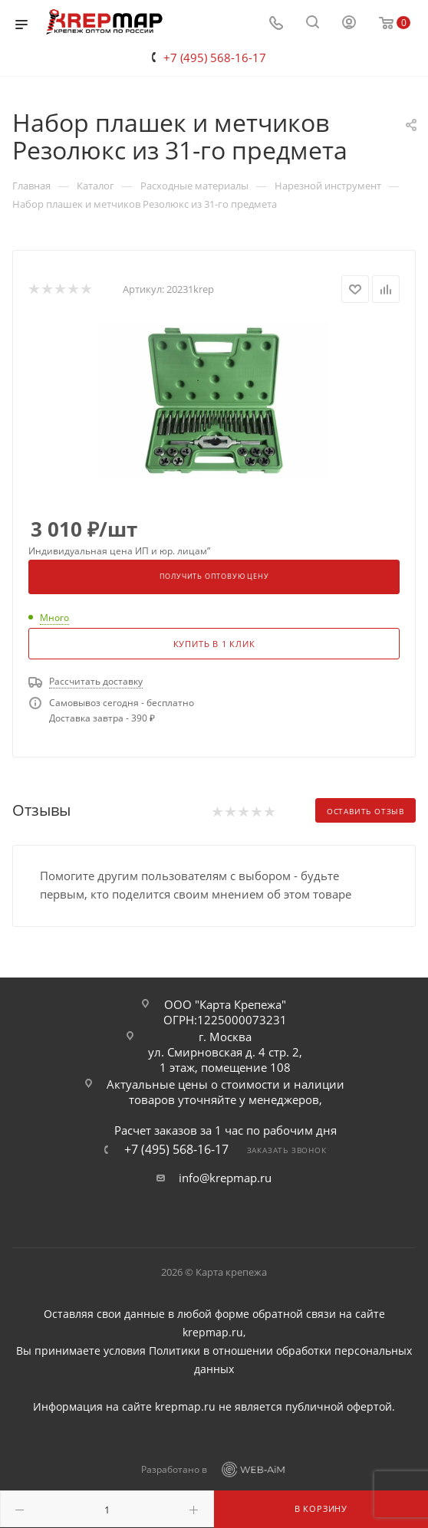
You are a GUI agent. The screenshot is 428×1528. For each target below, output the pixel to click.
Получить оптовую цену (214, 576)
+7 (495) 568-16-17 (214, 57)
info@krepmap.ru (225, 1177)
